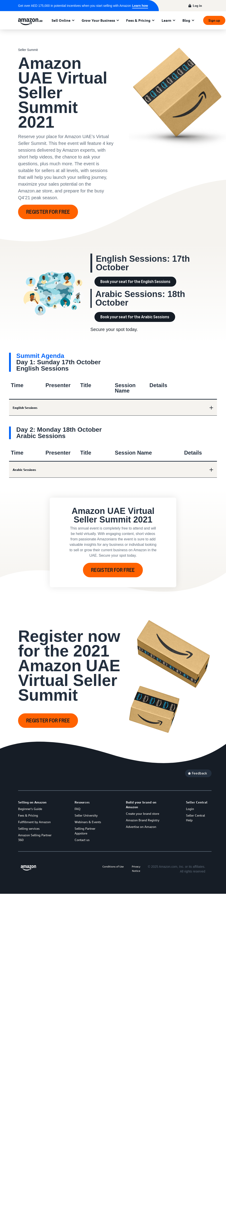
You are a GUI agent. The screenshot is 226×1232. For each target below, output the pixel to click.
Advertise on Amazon (141, 827)
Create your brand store (142, 813)
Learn (166, 20)
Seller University (86, 815)
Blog (186, 20)
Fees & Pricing (138, 20)
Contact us (82, 840)
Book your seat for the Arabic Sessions (134, 316)
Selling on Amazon (32, 802)
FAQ (77, 809)
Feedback (199, 773)
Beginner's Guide (30, 809)
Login (190, 809)
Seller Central (196, 802)
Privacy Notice (136, 868)
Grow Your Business (98, 20)
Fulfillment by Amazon (34, 822)
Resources (82, 802)
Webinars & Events (88, 822)
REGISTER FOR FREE (48, 212)
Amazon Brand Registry (142, 820)
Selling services (29, 828)
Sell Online (61, 20)
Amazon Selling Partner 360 (35, 837)
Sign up (214, 20)
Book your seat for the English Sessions (135, 281)
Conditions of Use (113, 866)
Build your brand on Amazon (141, 804)
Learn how (140, 5)
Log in (197, 5)
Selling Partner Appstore (85, 831)
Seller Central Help (195, 817)
